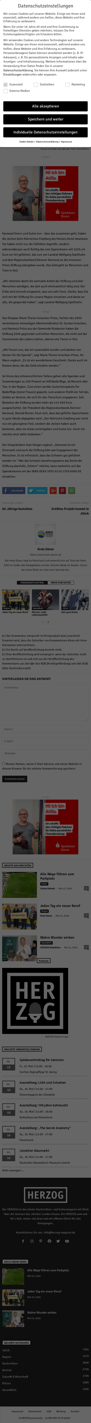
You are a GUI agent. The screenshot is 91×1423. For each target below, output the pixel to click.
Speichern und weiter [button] (45, 118)
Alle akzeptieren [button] (45, 105)
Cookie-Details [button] (26, 140)
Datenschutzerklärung (18, 69)
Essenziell (13, 83)
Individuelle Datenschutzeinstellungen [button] (45, 131)
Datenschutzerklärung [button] (47, 140)
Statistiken (44, 83)
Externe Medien (16, 90)
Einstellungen (12, 74)
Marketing (75, 83)
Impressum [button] (66, 140)
